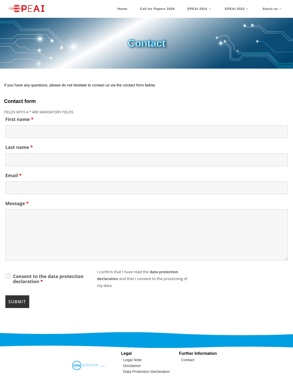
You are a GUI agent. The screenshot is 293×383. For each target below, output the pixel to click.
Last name (19, 147)
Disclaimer (132, 365)
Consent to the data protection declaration (48, 279)
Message (17, 203)
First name (19, 119)
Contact (187, 360)
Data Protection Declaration (146, 371)
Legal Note (132, 360)
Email (13, 175)
